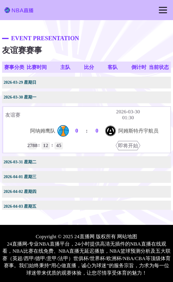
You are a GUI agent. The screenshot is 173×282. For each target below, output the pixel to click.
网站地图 (127, 236)
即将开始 (128, 146)
